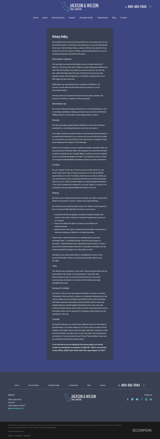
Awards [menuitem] (72, 18)
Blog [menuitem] (114, 18)
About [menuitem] (45, 18)
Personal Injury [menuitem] (58, 18)
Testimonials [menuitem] (102, 18)
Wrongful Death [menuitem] (86, 18)
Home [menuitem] (35, 18)
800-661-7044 (137, 6)
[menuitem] (10, 435)
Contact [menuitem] (123, 18)
